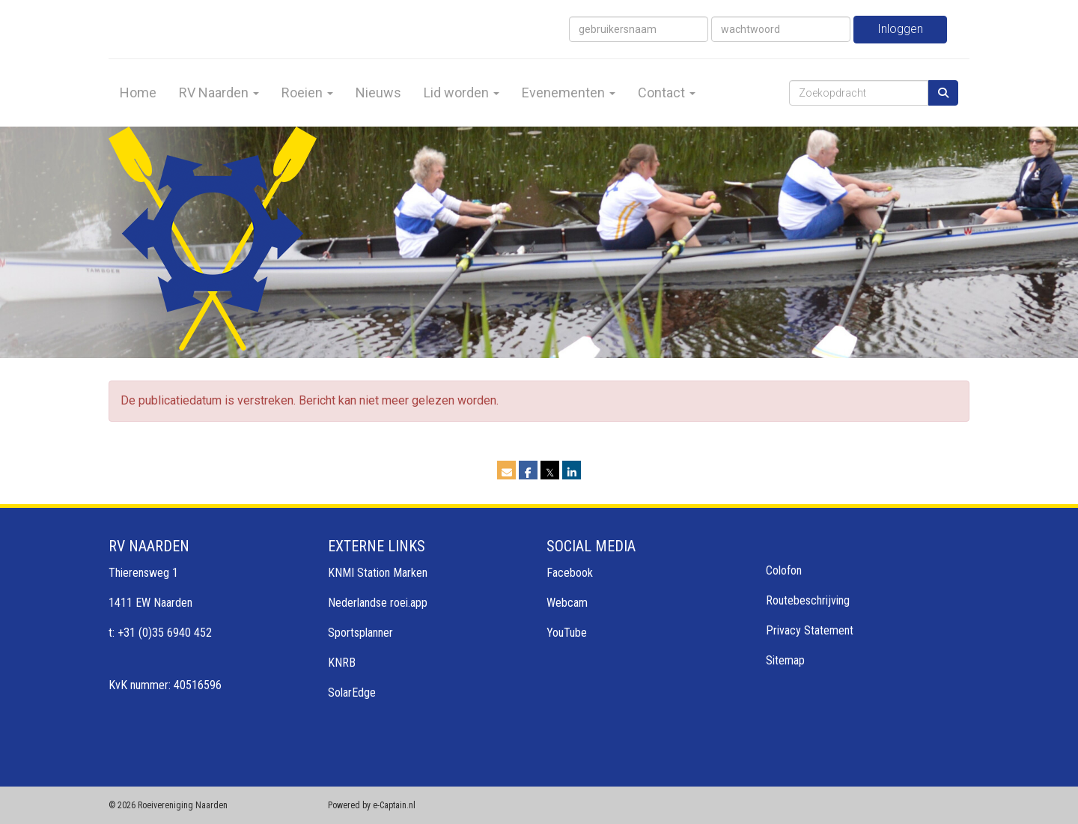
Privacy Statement (809, 630)
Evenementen (568, 92)
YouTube (566, 632)
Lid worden (461, 92)
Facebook (569, 573)
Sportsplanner (360, 632)
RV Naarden (219, 92)
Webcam (567, 603)
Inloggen (900, 29)
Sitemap (785, 660)
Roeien (307, 92)
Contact (666, 92)
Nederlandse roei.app (377, 603)
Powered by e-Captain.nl (371, 805)
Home (138, 92)
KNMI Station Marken (377, 573)
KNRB (342, 662)
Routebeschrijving (808, 600)
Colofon (784, 570)
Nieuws (378, 92)
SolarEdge (352, 692)
